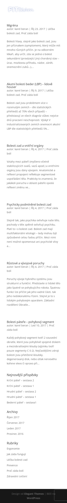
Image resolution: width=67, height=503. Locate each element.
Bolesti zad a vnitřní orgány (25, 146)
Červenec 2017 (15, 423)
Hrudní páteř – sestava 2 (21, 391)
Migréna (12, 25)
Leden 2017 (14, 428)
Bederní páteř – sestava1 (21, 402)
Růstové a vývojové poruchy (25, 263)
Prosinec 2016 (15, 433)
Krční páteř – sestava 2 (20, 380)
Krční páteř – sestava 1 (20, 386)
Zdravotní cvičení (17, 476)
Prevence (12, 465)
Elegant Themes (34, 493)
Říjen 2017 (13, 417)
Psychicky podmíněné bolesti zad (29, 204)
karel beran (21, 29)
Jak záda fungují (16, 454)
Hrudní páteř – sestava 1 (21, 397)
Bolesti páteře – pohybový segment (30, 322)
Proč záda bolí (29, 33)
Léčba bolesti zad (17, 459)
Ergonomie (13, 448)
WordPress (33, 498)
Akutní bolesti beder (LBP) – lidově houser (29, 85)
